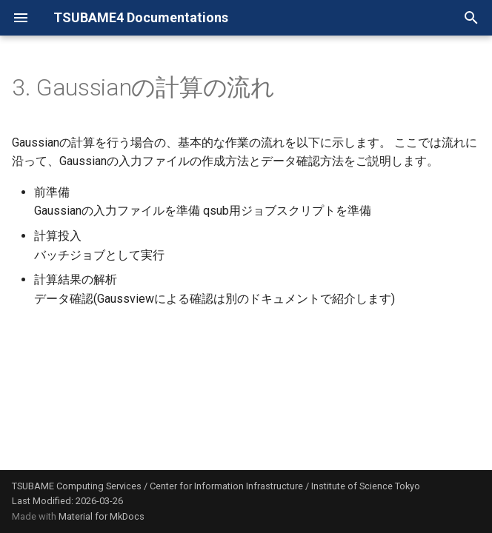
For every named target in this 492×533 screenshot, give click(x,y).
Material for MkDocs (101, 516)
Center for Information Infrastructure (226, 486)
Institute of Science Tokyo (365, 486)
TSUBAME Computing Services (77, 486)
